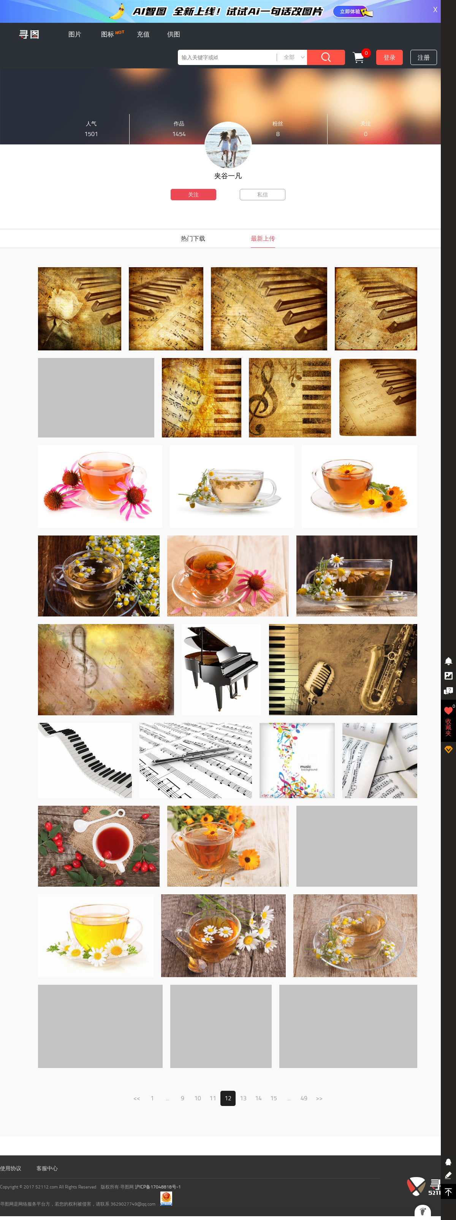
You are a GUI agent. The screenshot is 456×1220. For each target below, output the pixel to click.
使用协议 (10, 1168)
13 (243, 1098)
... (167, 1098)
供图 (173, 34)
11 (212, 1098)
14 (258, 1098)
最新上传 (263, 238)
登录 (389, 57)
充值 (143, 34)
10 (197, 1098)
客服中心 (47, 1168)
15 (273, 1098)
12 (228, 1098)
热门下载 (193, 238)
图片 (74, 34)
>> (319, 1098)
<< (136, 1098)
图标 (112, 34)
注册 (424, 57)
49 (304, 1098)
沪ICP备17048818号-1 (158, 1187)
